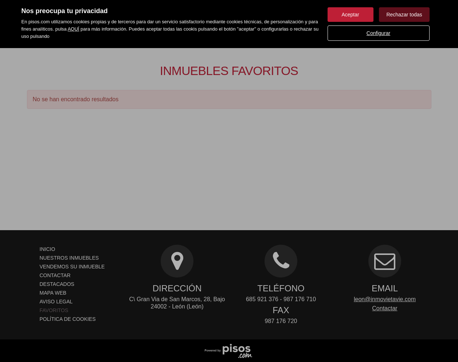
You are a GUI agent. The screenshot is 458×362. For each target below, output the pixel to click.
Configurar (378, 33)
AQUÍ (73, 29)
